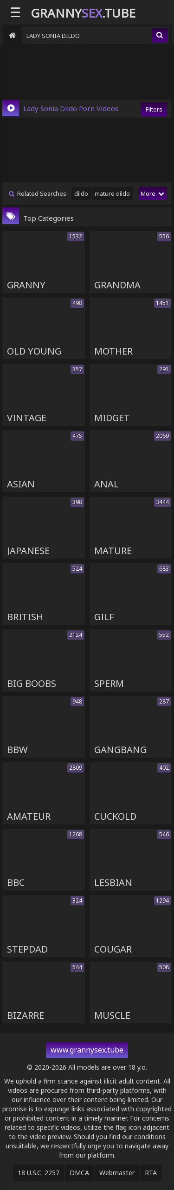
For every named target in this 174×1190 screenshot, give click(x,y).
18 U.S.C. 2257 (38, 1172)
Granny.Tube (83, 13)
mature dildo (112, 193)
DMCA (79, 1172)
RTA (151, 1172)
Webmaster (117, 1172)
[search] (160, 35)
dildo (81, 193)
